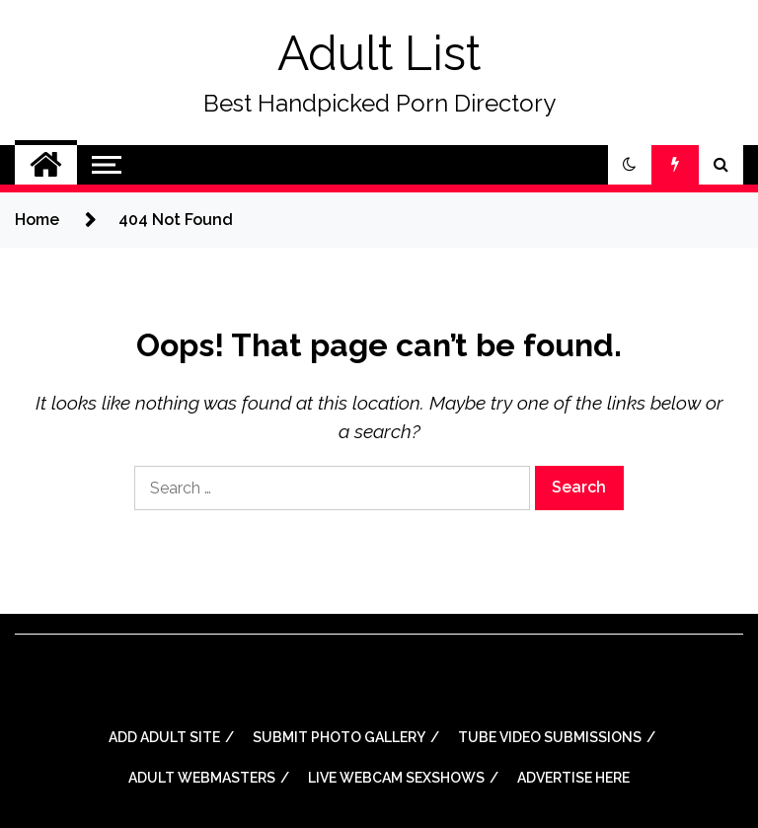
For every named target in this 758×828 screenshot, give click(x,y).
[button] (629, 165)
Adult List (379, 53)
